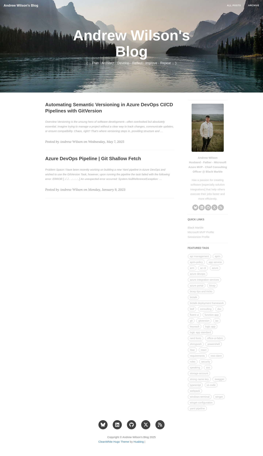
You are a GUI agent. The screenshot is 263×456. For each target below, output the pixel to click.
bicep (212, 285)
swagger (219, 379)
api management (199, 256)
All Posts (234, 5)
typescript (195, 385)
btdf (192, 309)
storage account (199, 373)
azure (215, 268)
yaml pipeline (197, 408)
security (205, 361)
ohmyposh (196, 344)
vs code (211, 385)
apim (217, 256)
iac (217, 320)
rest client (216, 355)
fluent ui (194, 314)
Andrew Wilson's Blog (21, 5)
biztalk (193, 297)
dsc (219, 309)
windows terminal (199, 396)
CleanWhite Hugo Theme (113, 441)
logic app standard (200, 332)
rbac (192, 349)
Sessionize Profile (198, 236)
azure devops (197, 273)
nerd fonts (195, 338)
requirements (197, 355)
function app (212, 314)
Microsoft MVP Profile (201, 232)
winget (219, 396)
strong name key (199, 379)
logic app (210, 326)
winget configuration (201, 402)
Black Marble (196, 227)
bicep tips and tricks (201, 291)
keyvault (194, 326)
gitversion (203, 320)
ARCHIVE (253, 5)
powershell (213, 344)
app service (215, 262)
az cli (203, 268)
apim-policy (196, 262)
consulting (205, 309)
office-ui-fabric (215, 338)
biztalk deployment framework (207, 303)
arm (192, 268)
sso (208, 367)
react (203, 349)
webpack (195, 390)
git (191, 320)
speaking (195, 367)
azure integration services (204, 279)
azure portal (196, 285)
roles (192, 361)
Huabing (139, 441)
